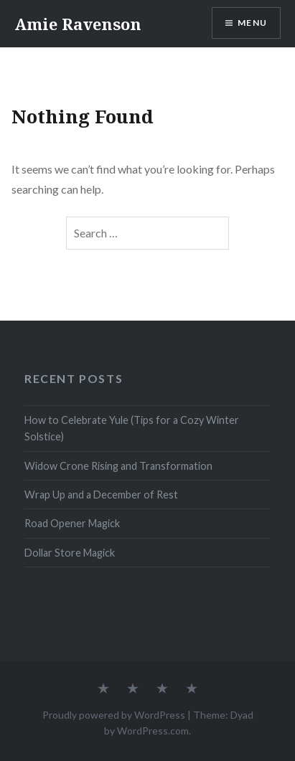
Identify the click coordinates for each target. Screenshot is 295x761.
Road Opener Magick (72, 523)
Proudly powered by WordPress (113, 715)
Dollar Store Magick (69, 553)
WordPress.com (153, 730)
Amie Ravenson (77, 23)
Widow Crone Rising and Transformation (118, 466)
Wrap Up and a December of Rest (101, 494)
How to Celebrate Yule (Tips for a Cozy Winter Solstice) (131, 428)
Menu (252, 22)
